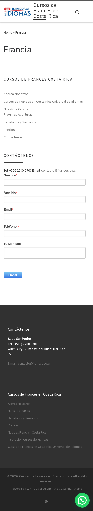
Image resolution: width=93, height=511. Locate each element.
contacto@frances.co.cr (59, 170)
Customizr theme (70, 488)
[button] (82, 500)
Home (8, 32)
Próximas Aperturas (18, 114)
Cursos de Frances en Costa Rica (44, 476)
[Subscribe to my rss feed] (46, 502)
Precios (9, 129)
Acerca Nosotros (16, 94)
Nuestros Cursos (16, 109)
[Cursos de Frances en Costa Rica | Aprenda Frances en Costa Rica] (18, 11)
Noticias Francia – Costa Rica (27, 432)
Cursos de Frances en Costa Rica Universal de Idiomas (43, 101)
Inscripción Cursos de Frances (28, 440)
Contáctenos (13, 137)
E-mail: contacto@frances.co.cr (29, 363)
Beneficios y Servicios (20, 122)
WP (29, 488)
